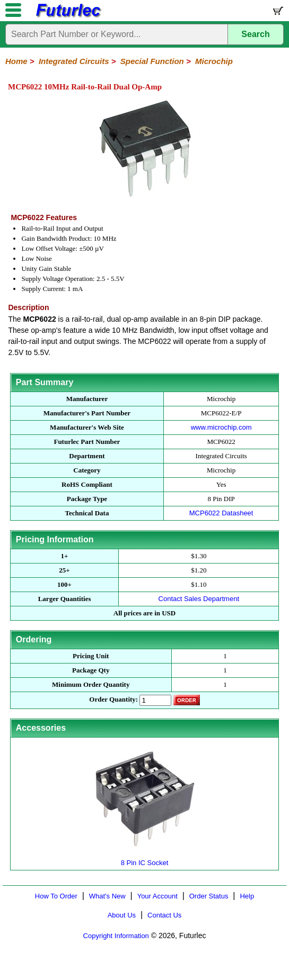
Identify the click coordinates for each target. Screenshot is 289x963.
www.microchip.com (221, 427)
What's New (107, 896)
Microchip (214, 61)
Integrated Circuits (74, 61)
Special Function (152, 61)
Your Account (157, 896)
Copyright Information (116, 936)
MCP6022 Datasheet (221, 513)
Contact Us (164, 915)
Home (16, 61)
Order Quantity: (113, 699)
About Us (122, 915)
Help (247, 896)
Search (255, 34)
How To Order (56, 896)
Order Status (209, 896)
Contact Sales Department (199, 599)
